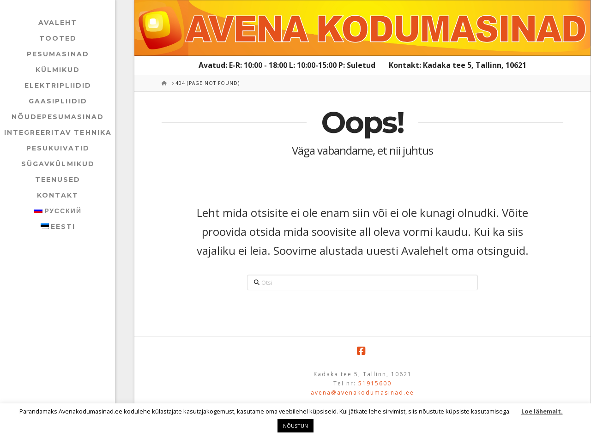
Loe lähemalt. (542, 411)
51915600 (375, 383)
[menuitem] (57, 210)
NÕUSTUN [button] (295, 425)
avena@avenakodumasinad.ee (362, 392)
